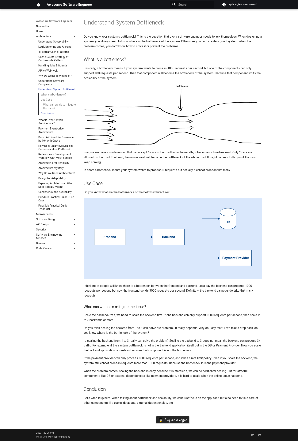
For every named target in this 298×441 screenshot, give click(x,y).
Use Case (46, 99)
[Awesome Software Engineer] (38, 4)
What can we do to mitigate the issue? (59, 106)
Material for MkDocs (59, 436)
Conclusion (47, 113)
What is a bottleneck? (53, 94)
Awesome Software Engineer (54, 21)
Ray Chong (48, 432)
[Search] (192, 4)
